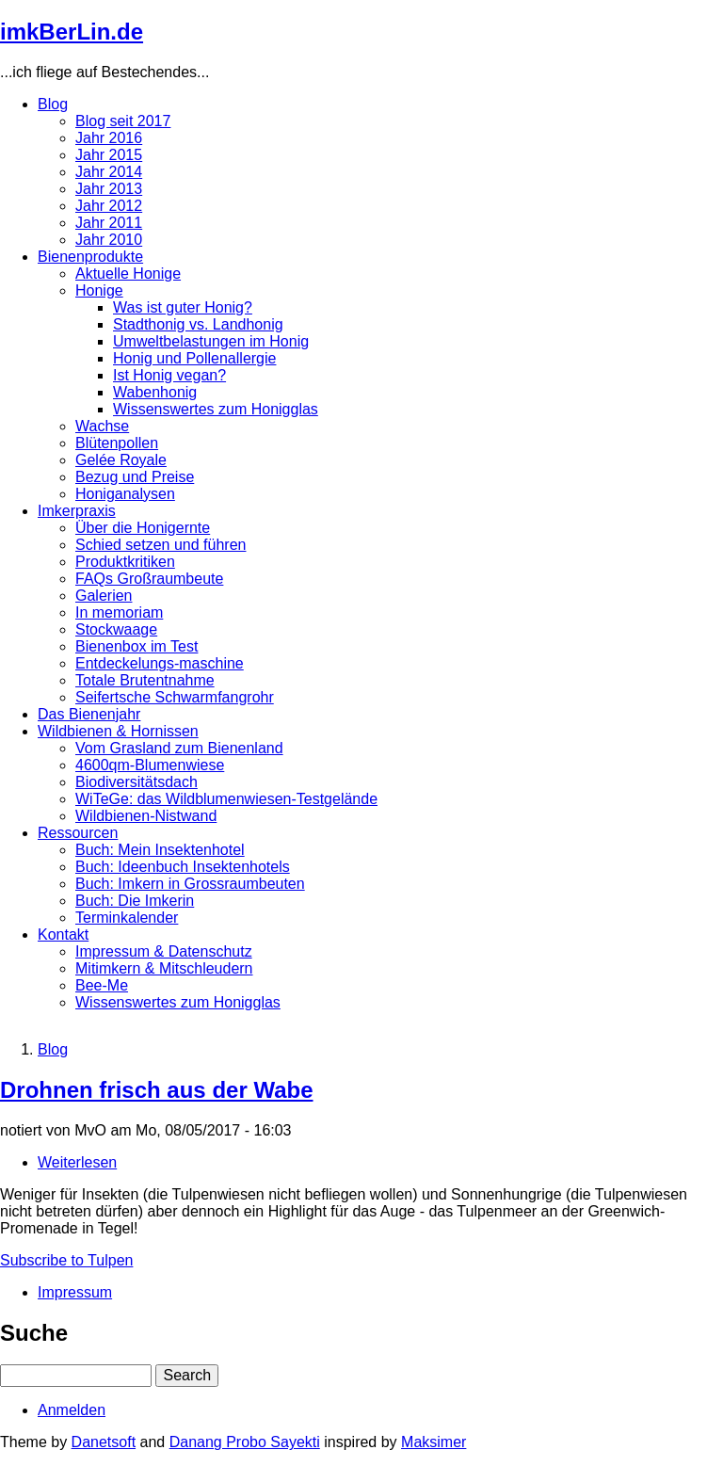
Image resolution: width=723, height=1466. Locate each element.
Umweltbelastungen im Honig (211, 341)
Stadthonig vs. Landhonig (198, 324)
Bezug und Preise (134, 477)
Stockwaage (116, 629)
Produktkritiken (125, 562)
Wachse (102, 426)
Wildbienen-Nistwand (146, 816)
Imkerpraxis (77, 511)
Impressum (75, 1292)
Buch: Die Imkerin (134, 901)
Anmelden (71, 1410)
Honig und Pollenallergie (194, 358)
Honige (99, 290)
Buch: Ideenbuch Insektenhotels (182, 867)
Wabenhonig (155, 392)
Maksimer (433, 1442)
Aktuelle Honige (128, 274)
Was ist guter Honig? (182, 307)
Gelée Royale (121, 460)
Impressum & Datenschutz (163, 951)
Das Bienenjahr (89, 714)
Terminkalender (126, 918)
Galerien (103, 596)
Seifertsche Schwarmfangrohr (174, 697)
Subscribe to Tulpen (66, 1260)
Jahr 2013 (108, 189)
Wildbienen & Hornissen (118, 731)
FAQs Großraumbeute (149, 579)
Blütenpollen (116, 443)
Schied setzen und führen (160, 545)
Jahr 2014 (108, 172)
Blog (53, 104)
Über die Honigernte (142, 528)
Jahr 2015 (108, 155)
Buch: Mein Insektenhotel (160, 850)
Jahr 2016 (108, 138)
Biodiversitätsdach (136, 782)
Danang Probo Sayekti (244, 1442)
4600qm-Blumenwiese (149, 765)
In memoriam (119, 612)
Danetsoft (104, 1442)
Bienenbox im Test (136, 646)
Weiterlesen (77, 1162)
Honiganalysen (125, 494)
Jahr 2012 (108, 206)
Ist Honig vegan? (169, 375)
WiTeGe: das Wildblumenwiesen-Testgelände (226, 799)
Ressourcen (78, 833)
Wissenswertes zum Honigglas (215, 409)
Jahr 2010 (108, 240)
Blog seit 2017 (122, 121)
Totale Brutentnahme (145, 680)
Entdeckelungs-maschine (159, 663)
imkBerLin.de (71, 31)
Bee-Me (101, 985)
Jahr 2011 (108, 223)
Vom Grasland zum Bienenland (179, 748)
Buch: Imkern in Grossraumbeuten (190, 884)
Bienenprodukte (90, 257)
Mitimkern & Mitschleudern (164, 968)
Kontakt (63, 934)
